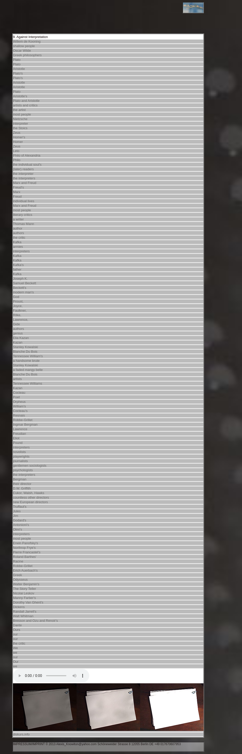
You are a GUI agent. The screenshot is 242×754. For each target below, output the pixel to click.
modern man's (23, 292)
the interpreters (24, 178)
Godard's (19, 520)
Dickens (19, 607)
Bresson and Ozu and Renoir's (35, 621)
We (15, 648)
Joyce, (18, 306)
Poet (16, 397)
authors (18, 233)
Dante (17, 625)
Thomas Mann (23, 224)
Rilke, (17, 315)
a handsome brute (26, 361)
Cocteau (19, 392)
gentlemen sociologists (30, 465)
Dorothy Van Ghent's (28, 602)
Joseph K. (20, 278)
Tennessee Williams (27, 383)
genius (18, 333)
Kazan (17, 342)
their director (22, 484)
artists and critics (25, 105)
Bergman (19, 479)
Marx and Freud (24, 183)
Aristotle (19, 69)
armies (18, 247)
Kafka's (18, 265)
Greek (17, 575)
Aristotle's (20, 96)
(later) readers (23, 169)
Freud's (18, 187)
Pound (18, 443)
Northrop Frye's (24, 548)
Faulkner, (19, 310)
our (15, 634)
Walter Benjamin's (26, 584)
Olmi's (17, 529)
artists (17, 379)
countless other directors (31, 497)
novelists (19, 452)
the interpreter (23, 174)
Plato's (18, 73)
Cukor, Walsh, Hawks (28, 493)
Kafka (17, 242)
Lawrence (20, 429)
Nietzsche (20, 119)
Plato (17, 60)
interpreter (20, 123)
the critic (19, 237)
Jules (17, 511)
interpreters (21, 251)
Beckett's (19, 288)
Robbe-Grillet (23, 420)
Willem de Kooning (26, 41)
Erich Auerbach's (25, 570)
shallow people (24, 46)
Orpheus (19, 402)
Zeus (16, 133)
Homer (18, 142)
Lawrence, (20, 320)
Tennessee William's (28, 356)
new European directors (30, 502)
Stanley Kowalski (25, 347)
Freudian (19, 434)
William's (19, 406)
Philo (16, 160)
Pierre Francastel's (26, 552)
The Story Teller (24, 589)
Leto (16, 151)
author (17, 228)
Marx (16, 192)
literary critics (22, 215)
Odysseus (20, 579)
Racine (18, 561)
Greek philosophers (27, 55)
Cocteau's (20, 411)
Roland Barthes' (24, 557)
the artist (19, 110)
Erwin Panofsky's (25, 543)
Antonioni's (21, 525)
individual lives (23, 201)
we (15, 652)
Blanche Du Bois (25, 351)
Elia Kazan (21, 338)
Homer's (19, 137)
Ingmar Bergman (25, 424)
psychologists (23, 470)
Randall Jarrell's (24, 611)
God (16, 297)
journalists (20, 461)
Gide (16, 324)
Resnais (19, 415)
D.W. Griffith (22, 488)
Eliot (16, 438)
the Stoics (20, 128)
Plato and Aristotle (26, 101)
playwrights (21, 456)
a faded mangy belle (28, 370)
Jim (15, 516)
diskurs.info (21, 734)
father (17, 269)
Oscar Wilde (22, 50)
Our (16, 662)
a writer (18, 219)
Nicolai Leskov (23, 593)
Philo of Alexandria (26, 155)
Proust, (18, 301)
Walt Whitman (23, 616)
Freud (17, 196)
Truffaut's (19, 506)
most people (22, 114)
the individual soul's (27, 164)
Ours (16, 630)
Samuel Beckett (24, 283)
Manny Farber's (24, 598)
